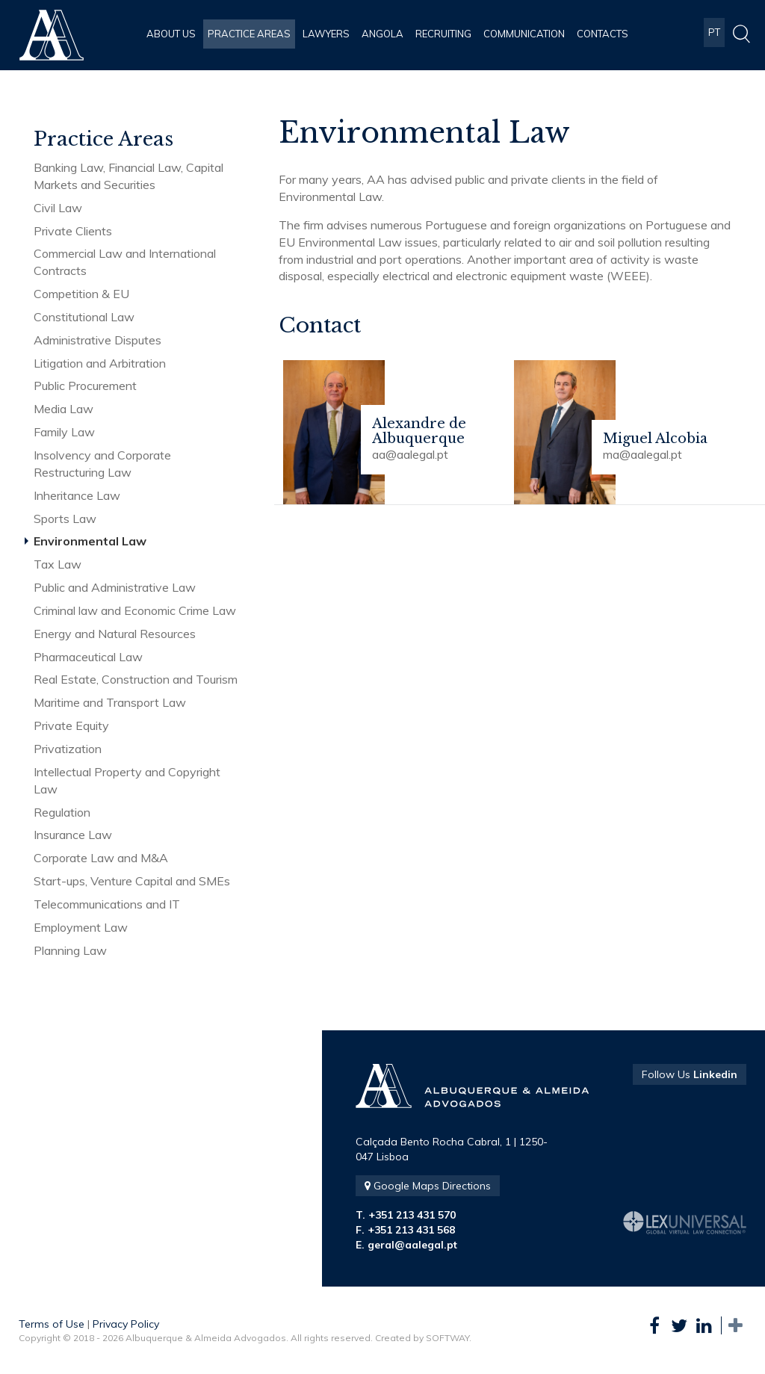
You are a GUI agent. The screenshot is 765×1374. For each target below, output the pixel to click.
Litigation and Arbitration (100, 363)
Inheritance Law (77, 495)
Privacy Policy (126, 1324)
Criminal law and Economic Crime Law (135, 610)
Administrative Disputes (97, 339)
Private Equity (71, 725)
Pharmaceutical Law (88, 656)
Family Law (64, 431)
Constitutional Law (84, 316)
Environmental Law (90, 540)
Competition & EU (81, 293)
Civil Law (58, 207)
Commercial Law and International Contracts (125, 262)
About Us (171, 34)
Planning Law (70, 950)
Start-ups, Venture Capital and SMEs (132, 880)
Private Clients (73, 230)
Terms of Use (51, 1324)
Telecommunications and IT (107, 904)
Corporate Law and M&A (101, 857)
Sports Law (65, 518)
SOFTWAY (447, 1337)
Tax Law (57, 564)
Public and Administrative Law (115, 587)
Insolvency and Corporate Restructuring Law (102, 464)
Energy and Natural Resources (115, 633)
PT (714, 34)
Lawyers (326, 34)
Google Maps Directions (428, 1185)
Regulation (62, 812)
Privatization (68, 748)
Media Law (63, 408)
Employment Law (81, 927)
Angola (382, 34)
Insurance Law (73, 834)
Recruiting (443, 34)
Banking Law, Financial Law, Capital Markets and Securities (128, 176)
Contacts (602, 34)
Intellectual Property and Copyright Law (127, 780)
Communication (524, 34)
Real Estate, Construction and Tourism (136, 679)
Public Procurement (85, 385)
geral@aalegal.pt (412, 1244)
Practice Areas (249, 34)
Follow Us (689, 1074)
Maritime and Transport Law (110, 702)
